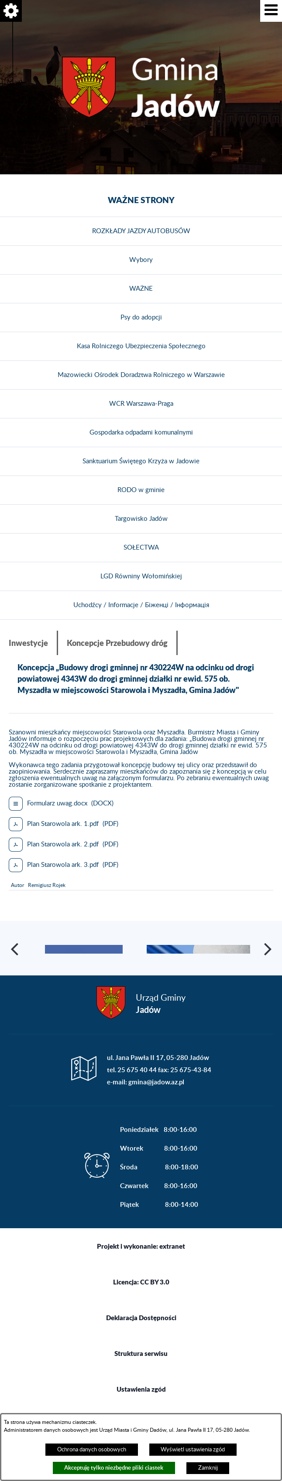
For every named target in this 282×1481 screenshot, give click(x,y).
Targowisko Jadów (141, 519)
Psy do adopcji (141, 317)
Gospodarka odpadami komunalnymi (141, 432)
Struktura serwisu (141, 1391)
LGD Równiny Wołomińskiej (141, 576)
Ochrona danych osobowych (91, 1450)
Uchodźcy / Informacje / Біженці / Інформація (141, 605)
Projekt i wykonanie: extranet (141, 1284)
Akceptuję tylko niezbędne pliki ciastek (113, 1467)
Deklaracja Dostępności (141, 1356)
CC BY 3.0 (154, 1320)
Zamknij (208, 1468)
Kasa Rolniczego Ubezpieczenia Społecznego (141, 346)
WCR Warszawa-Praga (141, 404)
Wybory (141, 260)
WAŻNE (141, 288)
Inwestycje (28, 643)
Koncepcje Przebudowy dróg (117, 643)
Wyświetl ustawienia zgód (193, 1450)
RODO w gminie (141, 490)
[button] (271, 11)
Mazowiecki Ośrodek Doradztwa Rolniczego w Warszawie (141, 375)
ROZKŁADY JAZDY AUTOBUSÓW (141, 231)
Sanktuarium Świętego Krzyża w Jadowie (141, 461)
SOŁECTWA (141, 547)
